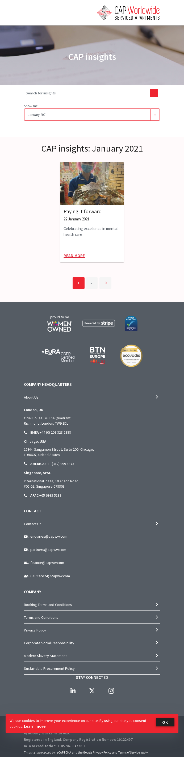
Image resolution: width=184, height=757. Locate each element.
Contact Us (32, 523)
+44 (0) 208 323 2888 (55, 432)
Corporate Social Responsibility (49, 643)
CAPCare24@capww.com (50, 576)
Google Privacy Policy (97, 752)
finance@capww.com (47, 562)
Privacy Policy (35, 630)
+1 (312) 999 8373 (60, 463)
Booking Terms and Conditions (48, 604)
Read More (74, 255)
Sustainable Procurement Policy (49, 668)
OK (165, 722)
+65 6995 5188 (50, 495)
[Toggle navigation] (27, 28)
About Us (31, 397)
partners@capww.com (48, 549)
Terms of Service (129, 752)
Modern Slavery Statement (45, 655)
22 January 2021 (76, 219)
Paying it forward (83, 211)
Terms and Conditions (41, 617)
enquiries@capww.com (48, 536)
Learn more (34, 726)
